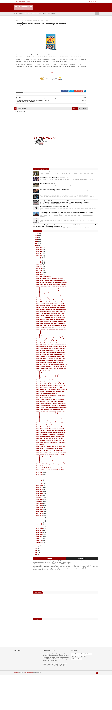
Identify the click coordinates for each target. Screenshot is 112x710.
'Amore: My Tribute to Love (77, 689)
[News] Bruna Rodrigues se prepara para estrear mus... (85, 449)
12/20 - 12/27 (78, 161)
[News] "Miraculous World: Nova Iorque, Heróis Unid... (85, 247)
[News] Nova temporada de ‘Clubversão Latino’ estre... (85, 244)
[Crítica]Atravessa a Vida (81, 335)
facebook (66, 120)
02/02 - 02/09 (78, 557)
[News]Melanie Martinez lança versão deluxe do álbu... (84, 311)
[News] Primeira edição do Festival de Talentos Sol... (84, 380)
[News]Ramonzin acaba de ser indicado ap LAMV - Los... (86, 329)
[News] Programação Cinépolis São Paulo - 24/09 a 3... (86, 470)
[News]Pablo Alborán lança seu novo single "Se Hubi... (84, 341)
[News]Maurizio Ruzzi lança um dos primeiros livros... (84, 414)
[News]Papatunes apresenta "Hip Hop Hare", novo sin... (84, 279)
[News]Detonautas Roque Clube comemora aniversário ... (83, 295)
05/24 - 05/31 (78, 526)
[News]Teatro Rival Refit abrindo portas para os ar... (85, 473)
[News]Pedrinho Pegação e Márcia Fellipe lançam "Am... (85, 272)
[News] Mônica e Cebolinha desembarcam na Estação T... (86, 433)
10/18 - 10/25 (78, 179)
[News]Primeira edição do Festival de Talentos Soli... (84, 314)
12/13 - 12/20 (78, 163)
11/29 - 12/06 (78, 167)
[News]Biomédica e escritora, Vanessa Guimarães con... (85, 350)
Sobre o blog (22, 1)
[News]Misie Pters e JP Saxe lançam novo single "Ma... (85, 282)
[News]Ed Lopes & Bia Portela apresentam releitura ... (85, 411)
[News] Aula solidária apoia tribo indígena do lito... (85, 191)
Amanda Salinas (37, 707)
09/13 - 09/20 (78, 495)
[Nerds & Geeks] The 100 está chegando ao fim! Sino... (85, 237)
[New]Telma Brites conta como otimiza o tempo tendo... (85, 298)
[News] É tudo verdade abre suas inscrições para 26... (83, 427)
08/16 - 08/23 (78, 503)
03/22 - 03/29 (78, 544)
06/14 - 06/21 (78, 520)
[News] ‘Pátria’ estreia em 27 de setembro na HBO (86, 383)
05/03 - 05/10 (78, 532)
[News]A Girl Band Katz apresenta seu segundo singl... (84, 482)
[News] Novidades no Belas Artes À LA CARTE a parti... (84, 436)
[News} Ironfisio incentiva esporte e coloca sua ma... (84, 320)
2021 (74, 156)
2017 (74, 572)
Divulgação (51, 13)
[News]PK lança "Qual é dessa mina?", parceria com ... (84, 269)
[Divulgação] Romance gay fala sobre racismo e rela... (84, 446)
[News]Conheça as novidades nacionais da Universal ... (85, 201)
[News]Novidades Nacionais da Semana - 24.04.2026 (86, 124)
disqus (60, 120)
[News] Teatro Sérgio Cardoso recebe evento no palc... (84, 360)
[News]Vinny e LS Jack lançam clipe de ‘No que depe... (85, 369)
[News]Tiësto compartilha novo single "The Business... (84, 253)
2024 (74, 150)
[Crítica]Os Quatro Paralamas (82, 276)
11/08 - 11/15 (77, 173)
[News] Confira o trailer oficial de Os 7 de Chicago (85, 457)
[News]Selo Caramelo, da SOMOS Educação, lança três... (83, 408)
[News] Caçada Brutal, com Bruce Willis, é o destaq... (85, 467)
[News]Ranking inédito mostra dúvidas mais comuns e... (85, 392)
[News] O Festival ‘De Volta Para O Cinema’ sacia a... (86, 228)
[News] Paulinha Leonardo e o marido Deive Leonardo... (84, 234)
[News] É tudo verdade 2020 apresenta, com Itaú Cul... (85, 443)
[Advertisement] (81, 38)
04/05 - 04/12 (78, 540)
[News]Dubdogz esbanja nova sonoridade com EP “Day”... (85, 395)
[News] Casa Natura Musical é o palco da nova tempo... (85, 424)
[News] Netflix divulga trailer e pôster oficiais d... (84, 489)
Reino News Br (83, 19)
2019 (74, 568)
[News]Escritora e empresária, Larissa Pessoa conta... (84, 301)
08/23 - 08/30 (78, 501)
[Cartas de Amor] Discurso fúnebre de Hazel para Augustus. (87, 75)
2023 (74, 152)
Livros (21, 13)
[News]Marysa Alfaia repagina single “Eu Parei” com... (85, 374)
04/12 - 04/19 (78, 538)
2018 (74, 570)
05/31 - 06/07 (78, 524)
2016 (74, 574)
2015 (74, 576)
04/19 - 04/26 (78, 536)
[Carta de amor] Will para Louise (86, 68)
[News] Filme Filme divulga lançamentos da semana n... (85, 439)
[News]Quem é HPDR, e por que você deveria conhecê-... (84, 326)
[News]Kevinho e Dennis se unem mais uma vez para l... (85, 250)
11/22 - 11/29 (78, 169)
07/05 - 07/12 (78, 515)
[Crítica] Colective (79, 451)
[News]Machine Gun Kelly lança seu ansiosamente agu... (84, 240)
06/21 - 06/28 (78, 518)
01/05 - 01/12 (78, 565)
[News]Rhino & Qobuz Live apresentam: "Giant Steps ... (85, 479)
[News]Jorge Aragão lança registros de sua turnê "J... (85, 285)
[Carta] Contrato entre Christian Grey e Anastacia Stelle (87, 61)
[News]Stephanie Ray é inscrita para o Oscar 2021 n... (84, 492)
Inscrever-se (91, 581)
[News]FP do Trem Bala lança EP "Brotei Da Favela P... (86, 263)
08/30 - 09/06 (78, 499)
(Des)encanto (88, 689)
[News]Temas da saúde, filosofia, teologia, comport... (83, 292)
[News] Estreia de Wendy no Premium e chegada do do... (85, 386)
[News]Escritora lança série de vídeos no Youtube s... (85, 405)
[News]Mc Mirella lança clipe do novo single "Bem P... (84, 210)
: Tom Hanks (83, 691)
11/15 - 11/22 (77, 171)
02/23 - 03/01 (78, 552)
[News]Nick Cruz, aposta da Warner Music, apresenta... (86, 256)
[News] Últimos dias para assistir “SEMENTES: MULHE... (83, 347)
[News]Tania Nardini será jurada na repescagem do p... (84, 204)
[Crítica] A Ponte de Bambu (81, 189)
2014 (74, 577)
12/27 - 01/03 (78, 160)
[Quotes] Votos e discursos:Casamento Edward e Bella (87, 54)
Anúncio (78, 581)
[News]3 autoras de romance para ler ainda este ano (84, 476)
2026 (74, 146)
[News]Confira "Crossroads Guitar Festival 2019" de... (83, 363)
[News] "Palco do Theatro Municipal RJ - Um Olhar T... (85, 357)
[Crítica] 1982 (78, 275)
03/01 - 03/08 (78, 550)
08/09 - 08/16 (78, 505)
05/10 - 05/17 (78, 530)
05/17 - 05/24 (78, 528)
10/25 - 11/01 (78, 177)
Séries (32, 13)
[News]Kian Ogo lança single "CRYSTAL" (85, 372)
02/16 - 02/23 (78, 554)
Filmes (27, 13)
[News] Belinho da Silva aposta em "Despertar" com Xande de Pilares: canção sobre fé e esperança (86, 83)
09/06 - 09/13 (78, 497)
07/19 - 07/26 (78, 511)
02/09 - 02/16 (78, 556)
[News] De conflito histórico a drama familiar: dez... (84, 460)
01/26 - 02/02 (78, 559)
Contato (28, 1)
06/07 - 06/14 (78, 522)
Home (17, 1)
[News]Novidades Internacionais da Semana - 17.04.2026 (87, 105)
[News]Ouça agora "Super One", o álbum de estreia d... (85, 221)
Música (44, 13)
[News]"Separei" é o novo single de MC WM (86, 216)
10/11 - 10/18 (78, 181)
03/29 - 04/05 (78, 542)
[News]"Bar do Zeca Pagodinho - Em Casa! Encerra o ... (86, 307)
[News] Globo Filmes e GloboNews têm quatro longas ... (84, 454)
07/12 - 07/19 (78, 513)
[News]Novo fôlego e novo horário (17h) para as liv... (85, 344)
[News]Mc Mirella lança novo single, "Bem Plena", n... (85, 304)
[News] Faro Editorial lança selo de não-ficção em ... (85, 354)
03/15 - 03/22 (78, 546)
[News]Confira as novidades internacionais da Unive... (82, 486)
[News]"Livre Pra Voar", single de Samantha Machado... (83, 213)
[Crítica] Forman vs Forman (82, 377)
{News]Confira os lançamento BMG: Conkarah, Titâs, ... (84, 317)
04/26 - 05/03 (78, 534)
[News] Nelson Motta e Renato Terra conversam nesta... (84, 421)
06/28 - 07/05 (78, 516)
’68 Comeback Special (77, 694)
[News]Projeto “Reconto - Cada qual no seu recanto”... (85, 231)
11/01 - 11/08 (78, 175)
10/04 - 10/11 (78, 183)
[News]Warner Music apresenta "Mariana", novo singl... (83, 266)
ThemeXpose (22, 707)
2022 (74, 154)
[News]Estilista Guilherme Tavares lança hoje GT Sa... (85, 417)
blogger (56, 120)
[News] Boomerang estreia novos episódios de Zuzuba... (83, 197)
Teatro (38, 13)
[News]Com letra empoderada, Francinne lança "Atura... (85, 225)
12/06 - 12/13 (78, 165)
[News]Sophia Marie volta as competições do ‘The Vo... (86, 333)
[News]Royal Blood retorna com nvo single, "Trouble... (84, 338)
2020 (74, 158)
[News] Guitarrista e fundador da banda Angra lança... (85, 430)
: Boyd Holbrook (75, 691)
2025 (74, 148)
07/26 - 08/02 (78, 509)
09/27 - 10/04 (78, 185)
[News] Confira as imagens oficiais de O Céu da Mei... (85, 194)
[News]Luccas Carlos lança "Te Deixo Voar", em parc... (84, 288)
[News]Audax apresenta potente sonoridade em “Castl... (83, 259)
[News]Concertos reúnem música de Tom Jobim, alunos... (85, 366)
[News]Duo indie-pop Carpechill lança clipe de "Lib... (84, 207)
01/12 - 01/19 (78, 563)
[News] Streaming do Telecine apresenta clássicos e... (85, 464)
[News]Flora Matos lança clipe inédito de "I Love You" (86, 323)
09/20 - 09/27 (78, 187)
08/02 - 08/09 (78, 507)
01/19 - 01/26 (78, 561)
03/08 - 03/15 (78, 548)
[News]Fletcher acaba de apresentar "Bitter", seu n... (84, 218)
